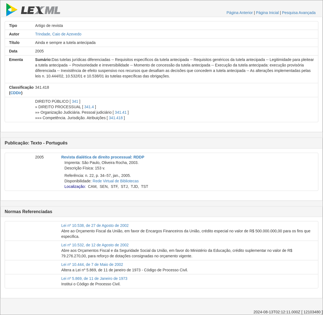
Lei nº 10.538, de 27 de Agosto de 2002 (95, 225)
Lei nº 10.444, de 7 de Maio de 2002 (92, 264)
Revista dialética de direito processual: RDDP (102, 157)
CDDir (15, 93)
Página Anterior (240, 12)
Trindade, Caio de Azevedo (58, 34)
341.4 (89, 107)
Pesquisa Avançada (299, 12)
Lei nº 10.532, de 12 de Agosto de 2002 (95, 245)
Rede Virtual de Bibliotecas (116, 181)
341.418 (116, 118)
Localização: (75, 186)
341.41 (121, 112)
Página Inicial (267, 12)
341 (75, 101)
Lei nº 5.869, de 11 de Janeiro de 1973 (94, 278)
